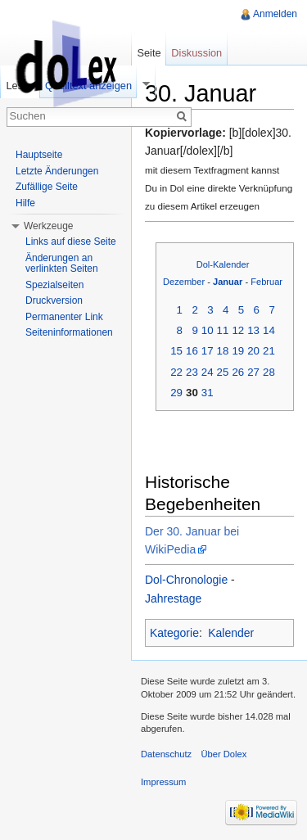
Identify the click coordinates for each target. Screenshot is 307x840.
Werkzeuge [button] (48, 226)
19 (238, 351)
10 (207, 330)
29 (176, 392)
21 (269, 351)
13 (253, 330)
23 (192, 372)
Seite (148, 53)
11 (223, 330)
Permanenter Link (64, 317)
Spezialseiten (54, 285)
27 (253, 372)
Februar (266, 282)
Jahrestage (173, 598)
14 (269, 330)
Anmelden (275, 14)
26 (238, 372)
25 (223, 372)
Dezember (184, 282)
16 (192, 351)
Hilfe (25, 203)
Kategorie (174, 632)
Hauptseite (39, 154)
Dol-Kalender (223, 264)
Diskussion (196, 53)
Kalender (231, 632)
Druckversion (54, 300)
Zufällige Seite (47, 186)
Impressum (163, 782)
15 (176, 351)
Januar (227, 282)
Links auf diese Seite (70, 241)
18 (223, 351)
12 (238, 330)
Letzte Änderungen (57, 171)
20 (253, 351)
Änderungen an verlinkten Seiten (61, 263)
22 (176, 372)
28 (269, 372)
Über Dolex (223, 754)
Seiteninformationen (69, 332)
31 (207, 392)
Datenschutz (166, 754)
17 (207, 351)
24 (207, 372)
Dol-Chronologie (186, 579)
